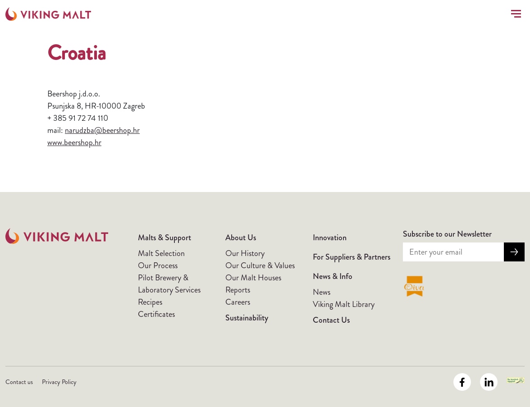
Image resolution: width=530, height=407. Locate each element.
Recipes (150, 302)
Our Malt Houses (253, 278)
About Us (240, 237)
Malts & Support (164, 237)
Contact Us (331, 320)
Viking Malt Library (344, 304)
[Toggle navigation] (514, 14)
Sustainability (246, 318)
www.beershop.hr (74, 142)
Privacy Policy (59, 381)
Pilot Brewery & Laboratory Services (169, 284)
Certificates (156, 314)
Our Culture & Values (260, 265)
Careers (237, 302)
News (321, 292)
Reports (237, 290)
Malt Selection (161, 253)
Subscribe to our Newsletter (447, 234)
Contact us (19, 381)
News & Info (332, 276)
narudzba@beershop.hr (102, 130)
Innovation (330, 237)
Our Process (158, 265)
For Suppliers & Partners (351, 257)
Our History (245, 253)
